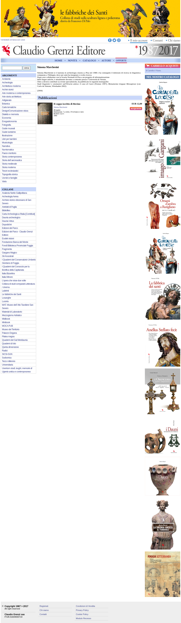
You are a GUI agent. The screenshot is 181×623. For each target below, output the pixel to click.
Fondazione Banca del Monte (15, 242)
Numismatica (8, 149)
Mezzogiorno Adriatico (12, 315)
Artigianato (7, 100)
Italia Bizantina (8, 273)
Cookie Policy (82, 614)
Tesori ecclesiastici (10, 171)
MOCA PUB (7, 326)
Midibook (6, 319)
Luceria (5, 301)
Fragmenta (7, 249)
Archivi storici (8, 89)
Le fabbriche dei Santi (11, 294)
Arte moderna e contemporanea (16, 93)
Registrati (44, 606)
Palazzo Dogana (9, 333)
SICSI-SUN (7, 354)
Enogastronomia (9, 121)
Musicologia (7, 142)
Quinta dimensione (10, 347)
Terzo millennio (8, 361)
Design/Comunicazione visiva (15, 111)
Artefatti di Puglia (9, 207)
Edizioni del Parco (10, 228)
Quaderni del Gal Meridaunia (15, 340)
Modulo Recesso (83, 618)
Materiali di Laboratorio (12, 311)
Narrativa (6, 146)
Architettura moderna (11, 86)
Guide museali (8, 128)
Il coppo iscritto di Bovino (67, 103)
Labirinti (5, 290)
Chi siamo (44, 610)
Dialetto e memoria (10, 114)
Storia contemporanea (12, 156)
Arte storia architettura (11, 96)
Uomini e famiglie (9, 178)
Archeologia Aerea (10, 196)
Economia (6, 118)
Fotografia (6, 125)
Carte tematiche (9, 107)
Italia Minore (7, 277)
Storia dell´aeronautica (12, 160)
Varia (4, 181)
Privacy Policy (82, 610)
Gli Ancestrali (8, 256)
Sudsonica (7, 357)
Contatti (43, 614)
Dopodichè (7, 224)
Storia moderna (9, 167)
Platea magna (8, 336)
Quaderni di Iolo (9, 343)
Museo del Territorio (10, 329)
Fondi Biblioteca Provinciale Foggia (17, 245)
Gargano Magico (9, 252)
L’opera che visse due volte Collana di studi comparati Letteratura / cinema (18, 284)
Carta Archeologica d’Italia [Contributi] (18, 214)
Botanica (6, 103)
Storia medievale (9, 163)
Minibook (6, 322)
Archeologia (7, 82)
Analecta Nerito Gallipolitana (14, 193)
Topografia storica (10, 174)
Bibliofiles (6, 210)
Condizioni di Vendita (85, 606)
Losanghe (6, 298)
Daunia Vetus (8, 221)
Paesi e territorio (9, 153)
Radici (5, 350)
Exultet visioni (8, 238)
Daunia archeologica (11, 217)
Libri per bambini (9, 139)
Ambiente (6, 79)
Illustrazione (7, 135)
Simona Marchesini (60, 107)
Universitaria (7, 364)
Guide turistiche (9, 132)
